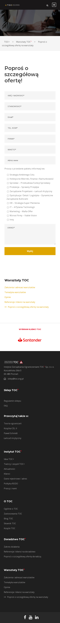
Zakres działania (11, 546)
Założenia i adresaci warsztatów (19, 287)
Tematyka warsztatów (15, 292)
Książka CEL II (10, 428)
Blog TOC (8, 518)
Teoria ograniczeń (13, 423)
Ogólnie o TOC (11, 508)
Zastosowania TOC (13, 513)
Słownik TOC (10, 523)
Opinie (7, 297)
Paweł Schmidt (11, 433)
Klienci (7, 473)
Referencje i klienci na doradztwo (19, 551)
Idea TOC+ (9, 459)
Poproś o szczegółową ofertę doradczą (22, 556)
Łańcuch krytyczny (12, 438)
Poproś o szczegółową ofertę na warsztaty (28, 307)
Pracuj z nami (10, 488)
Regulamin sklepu (12, 400)
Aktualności (9, 468)
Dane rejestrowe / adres (15, 478)
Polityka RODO (11, 483)
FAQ (6, 405)
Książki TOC (9, 528)
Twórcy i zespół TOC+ (14, 464)
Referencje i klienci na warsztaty (19, 302)
